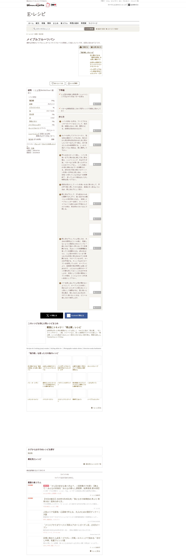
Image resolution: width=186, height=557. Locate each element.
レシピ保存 (73, 83)
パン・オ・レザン (35, 377)
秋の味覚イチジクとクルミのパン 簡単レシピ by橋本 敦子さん (79, 379)
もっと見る (97, 408)
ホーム (31, 23)
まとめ (55, 23)
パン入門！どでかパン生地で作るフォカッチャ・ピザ (64, 363)
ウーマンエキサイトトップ (117, 5)
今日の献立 (46, 506)
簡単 (49, 23)
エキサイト (135, 5)
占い (120, 1)
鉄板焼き (49, 519)
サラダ (45, 532)
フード (50, 532)
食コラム (64, 23)
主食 (32, 148)
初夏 (52, 545)
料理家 (83, 23)
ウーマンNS (56, 532)
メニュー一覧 (135, 1)
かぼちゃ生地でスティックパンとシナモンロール (49, 363)
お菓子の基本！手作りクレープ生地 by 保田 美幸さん (79, 363)
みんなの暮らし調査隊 (49, 493)
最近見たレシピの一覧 (93, 464)
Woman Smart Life (95, 534)
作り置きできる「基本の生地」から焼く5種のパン (35, 363)
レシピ (53, 506)
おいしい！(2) (58, 83)
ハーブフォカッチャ (94, 394)
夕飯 (57, 506)
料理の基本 (74, 23)
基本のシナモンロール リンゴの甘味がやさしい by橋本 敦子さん (49, 379)
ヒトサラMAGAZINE (94, 521)
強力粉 (30, 453)
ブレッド (37, 144)
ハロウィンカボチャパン (64, 378)
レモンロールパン (35, 394)
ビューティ (114, 1)
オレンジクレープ (94, 361)
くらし (108, 1)
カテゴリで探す (113, 29)
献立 (37, 23)
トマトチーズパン (49, 394)
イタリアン (56, 519)
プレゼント (126, 1)
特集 (43, 23)
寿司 (44, 519)
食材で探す (101, 29)
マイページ (92, 23)
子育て (103, 1)
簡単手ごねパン (79, 394)
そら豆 (59, 493)
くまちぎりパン (94, 377)
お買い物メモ (96, 47)
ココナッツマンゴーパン (64, 395)
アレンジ (57, 545)
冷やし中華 (46, 545)
